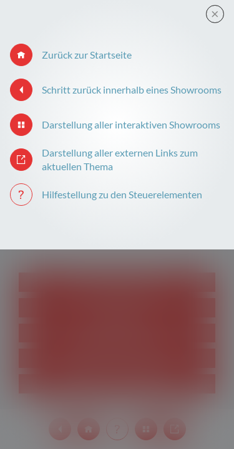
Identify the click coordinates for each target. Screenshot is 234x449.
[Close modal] (215, 14)
